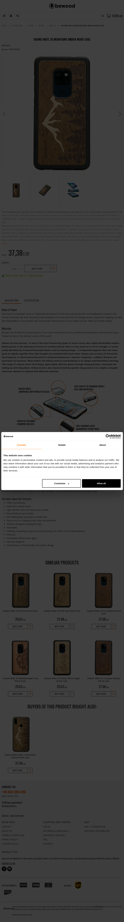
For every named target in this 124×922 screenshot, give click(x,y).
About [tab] (102, 445)
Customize (61, 483)
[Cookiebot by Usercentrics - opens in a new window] (108, 436)
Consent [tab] (21, 445)
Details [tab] (62, 445)
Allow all (101, 483)
